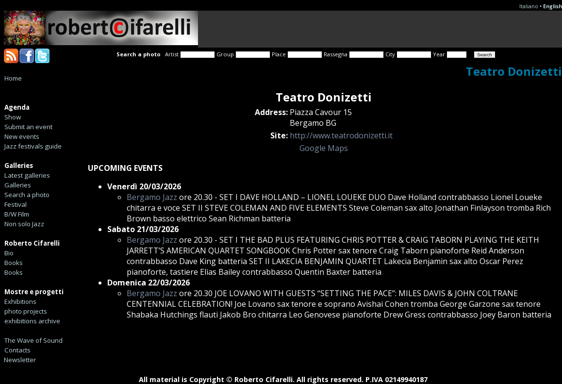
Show (12, 117)
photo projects (25, 311)
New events (21, 136)
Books (13, 262)
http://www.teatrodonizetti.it (341, 135)
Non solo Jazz (24, 223)
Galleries (17, 185)
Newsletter (20, 359)
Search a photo (27, 194)
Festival (15, 204)
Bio (9, 253)
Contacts (17, 350)
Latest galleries (27, 175)
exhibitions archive (32, 321)
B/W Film (16, 214)
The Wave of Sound (33, 340)
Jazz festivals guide (33, 146)
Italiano (528, 6)
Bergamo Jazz (152, 197)
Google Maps (323, 148)
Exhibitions (20, 301)
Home (13, 78)
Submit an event (28, 126)
